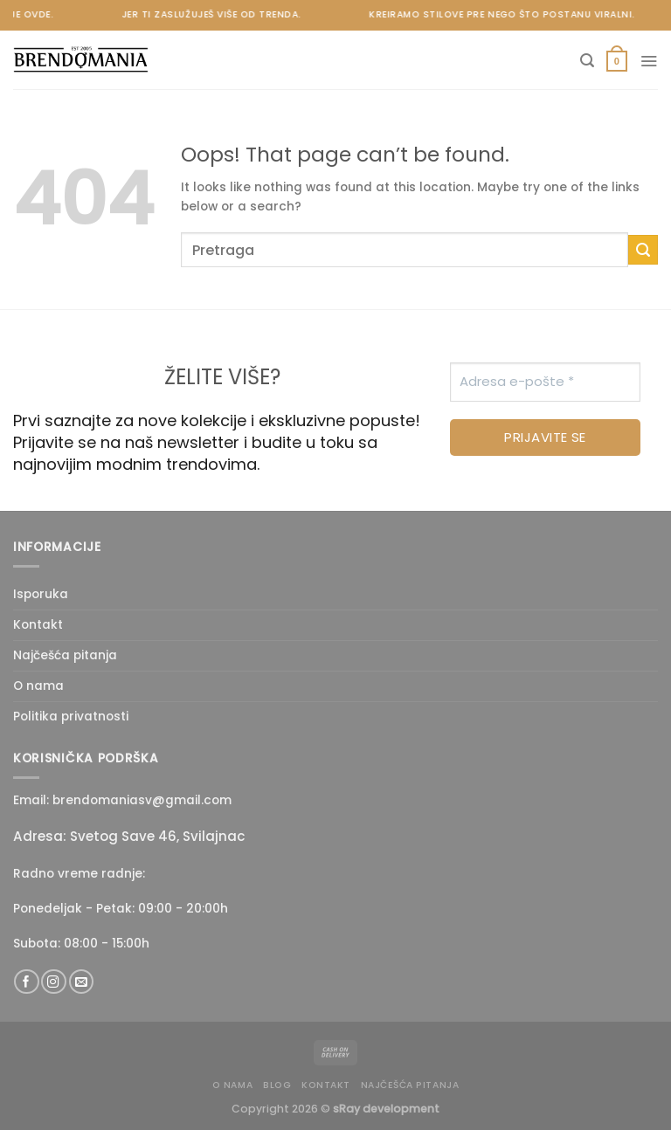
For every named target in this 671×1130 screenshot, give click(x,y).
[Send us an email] (81, 982)
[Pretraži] (587, 61)
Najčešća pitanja (65, 655)
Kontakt (38, 625)
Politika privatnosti (70, 716)
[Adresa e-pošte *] (545, 382)
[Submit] (643, 250)
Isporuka (40, 594)
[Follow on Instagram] (53, 982)
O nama (38, 686)
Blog (277, 1085)
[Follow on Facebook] (26, 982)
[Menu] (649, 60)
